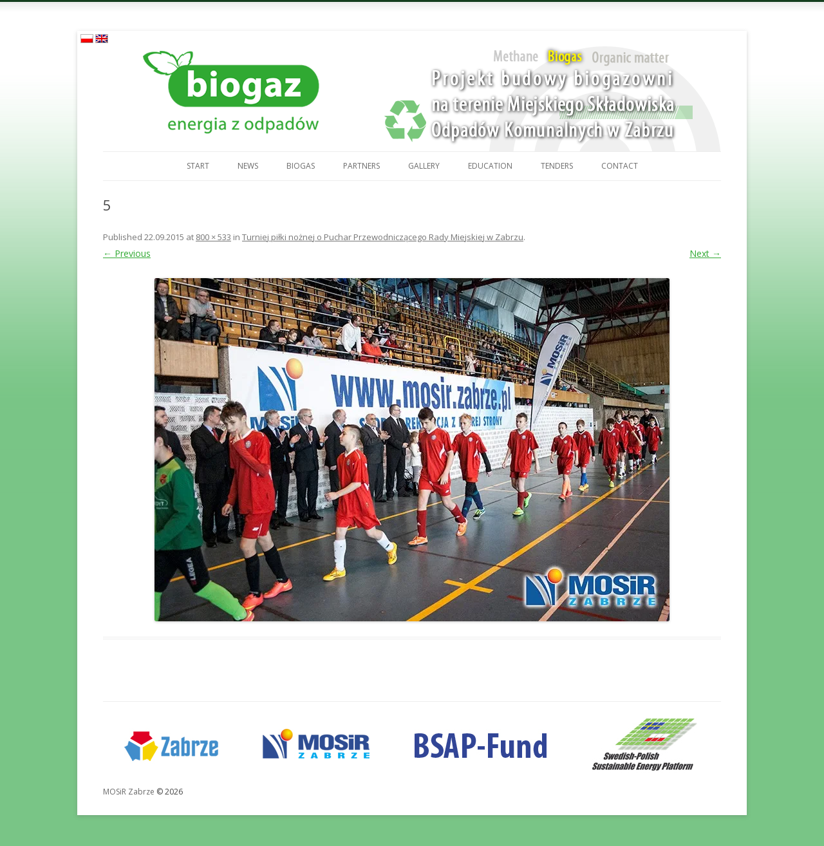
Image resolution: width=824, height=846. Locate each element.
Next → (705, 253)
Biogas (300, 165)
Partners (361, 165)
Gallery (424, 165)
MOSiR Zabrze (128, 791)
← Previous (127, 253)
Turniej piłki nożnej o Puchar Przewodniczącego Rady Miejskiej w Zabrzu (382, 237)
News (248, 165)
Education (490, 165)
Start (198, 165)
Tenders (557, 165)
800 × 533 (213, 237)
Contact (619, 165)
